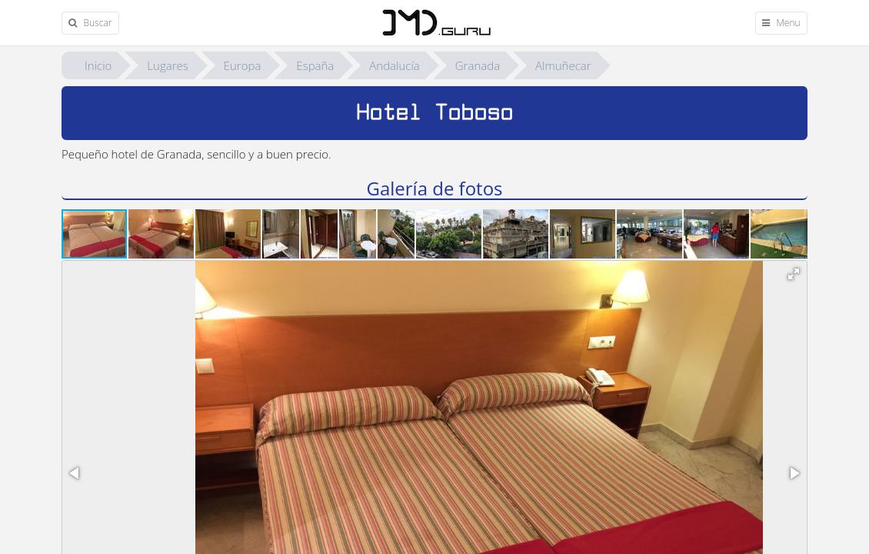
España (315, 65)
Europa (242, 65)
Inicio (98, 65)
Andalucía (394, 65)
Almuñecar (563, 65)
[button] (161, 234)
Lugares (167, 65)
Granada (477, 65)
